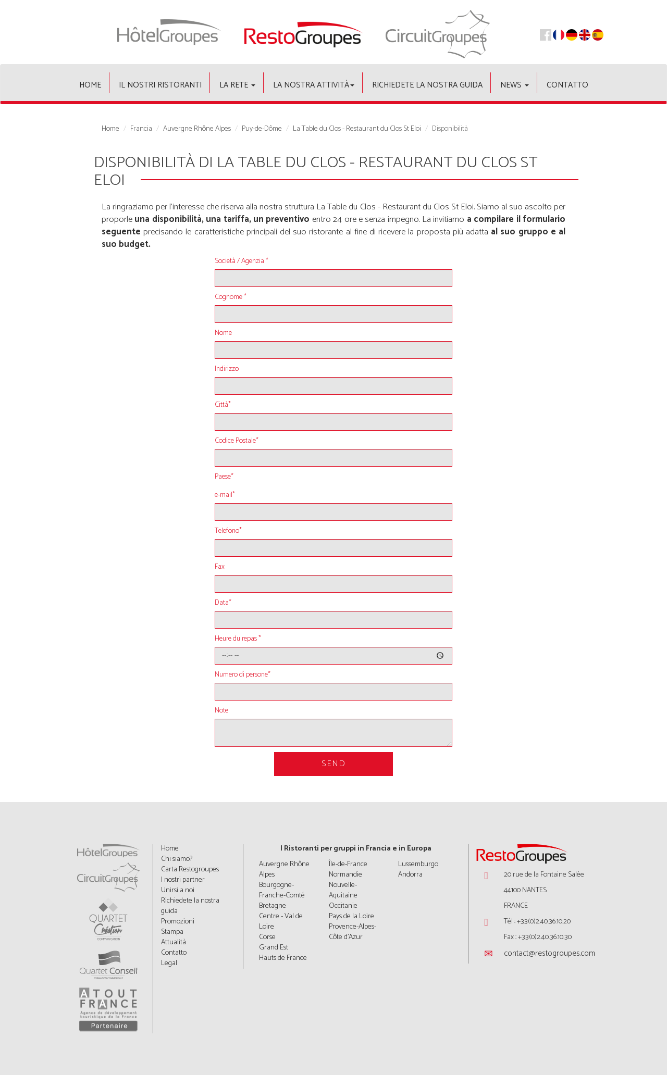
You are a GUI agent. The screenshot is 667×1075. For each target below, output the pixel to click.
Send (333, 764)
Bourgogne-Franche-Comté (282, 890)
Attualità (173, 942)
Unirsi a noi (177, 890)
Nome (223, 333)
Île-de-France (348, 864)
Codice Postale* (236, 441)
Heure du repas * (238, 639)
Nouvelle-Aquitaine (343, 890)
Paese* (224, 477)
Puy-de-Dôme (262, 129)
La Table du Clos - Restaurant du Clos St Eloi (357, 129)
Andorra (410, 875)
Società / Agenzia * (241, 261)
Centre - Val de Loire (281, 921)
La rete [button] (237, 85)
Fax (220, 567)
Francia (141, 129)
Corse (267, 937)
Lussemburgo (418, 864)
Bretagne (272, 906)
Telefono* (228, 531)
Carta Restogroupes (190, 870)
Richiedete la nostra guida (427, 85)
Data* (223, 603)
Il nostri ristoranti (160, 85)
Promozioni (177, 922)
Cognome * (230, 297)
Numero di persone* (242, 675)
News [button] (514, 85)
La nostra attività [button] (313, 85)
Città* (223, 405)
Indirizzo (227, 369)
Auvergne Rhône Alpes (197, 129)
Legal (169, 963)
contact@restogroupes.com (549, 953)
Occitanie (343, 906)
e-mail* (225, 495)
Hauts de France (283, 958)
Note (221, 711)
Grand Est (273, 948)
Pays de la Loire (351, 916)
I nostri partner (183, 880)
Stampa (172, 932)
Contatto (567, 85)
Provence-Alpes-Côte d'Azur (352, 932)
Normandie (345, 875)
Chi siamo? (176, 859)
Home (90, 85)
